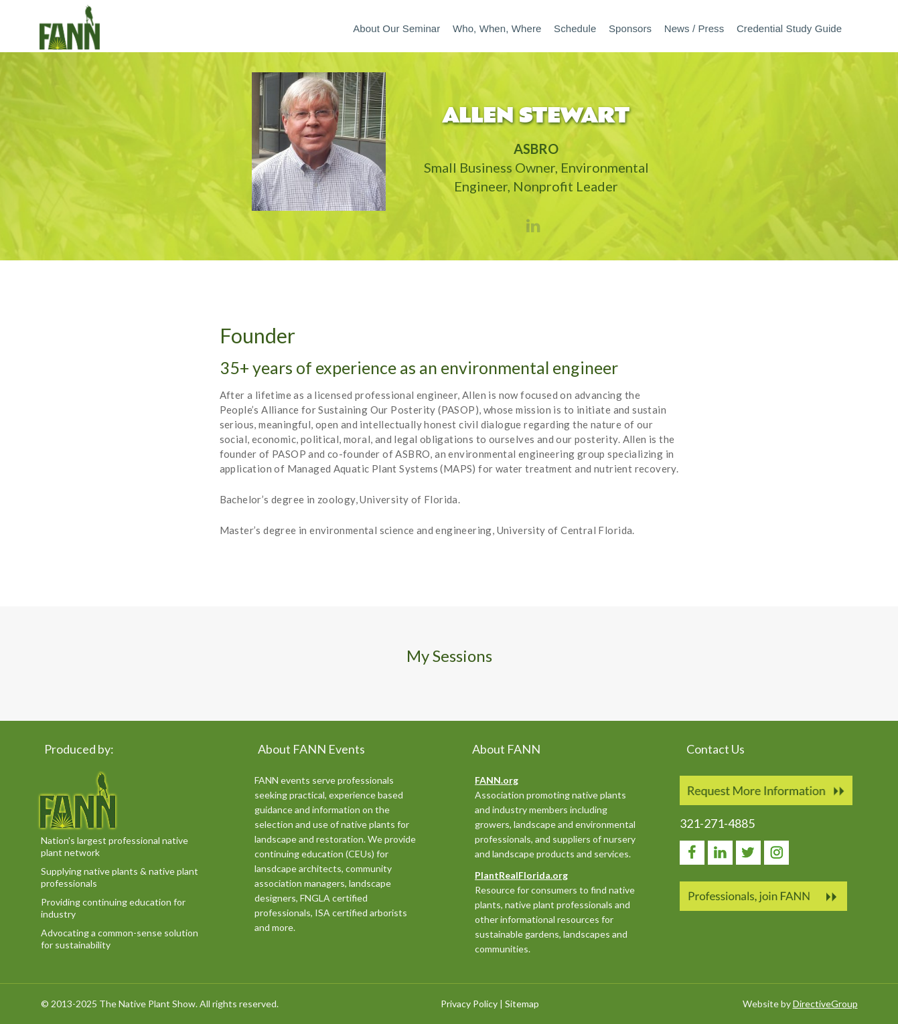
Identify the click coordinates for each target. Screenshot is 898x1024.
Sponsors (630, 28)
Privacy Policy (469, 1003)
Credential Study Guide (789, 28)
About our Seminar (396, 28)
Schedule (575, 28)
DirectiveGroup (825, 1003)
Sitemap (522, 1003)
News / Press (694, 28)
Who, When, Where (497, 28)
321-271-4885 (717, 823)
